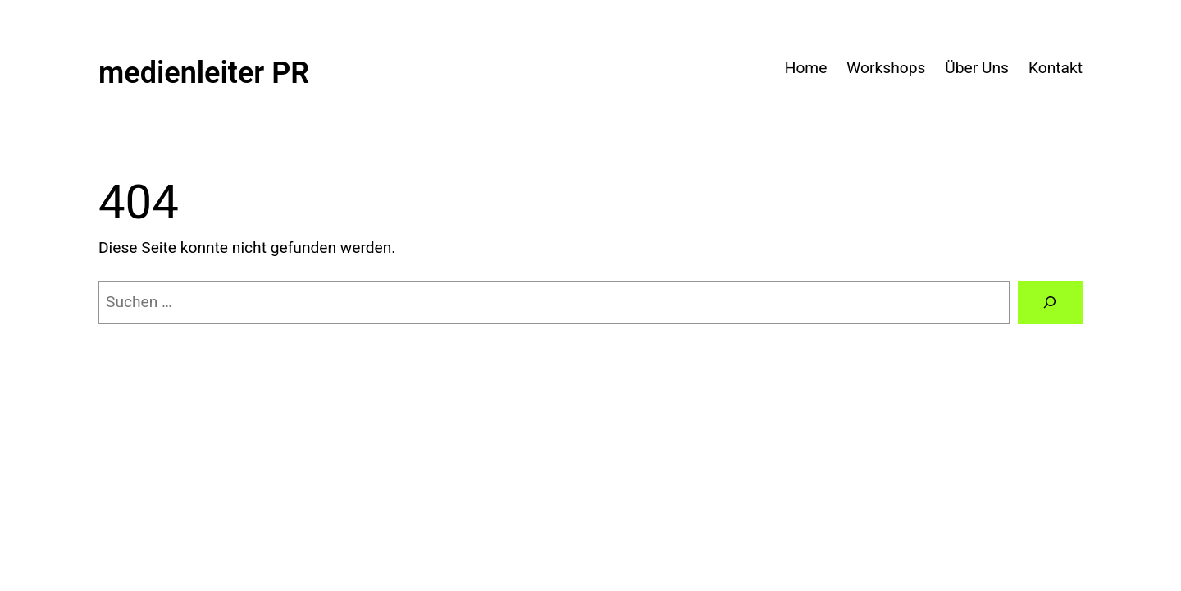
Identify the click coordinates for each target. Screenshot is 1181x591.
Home (806, 67)
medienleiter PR (203, 73)
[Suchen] (1050, 303)
